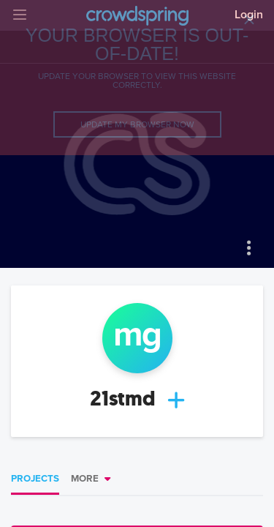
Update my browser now (137, 124)
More (85, 479)
